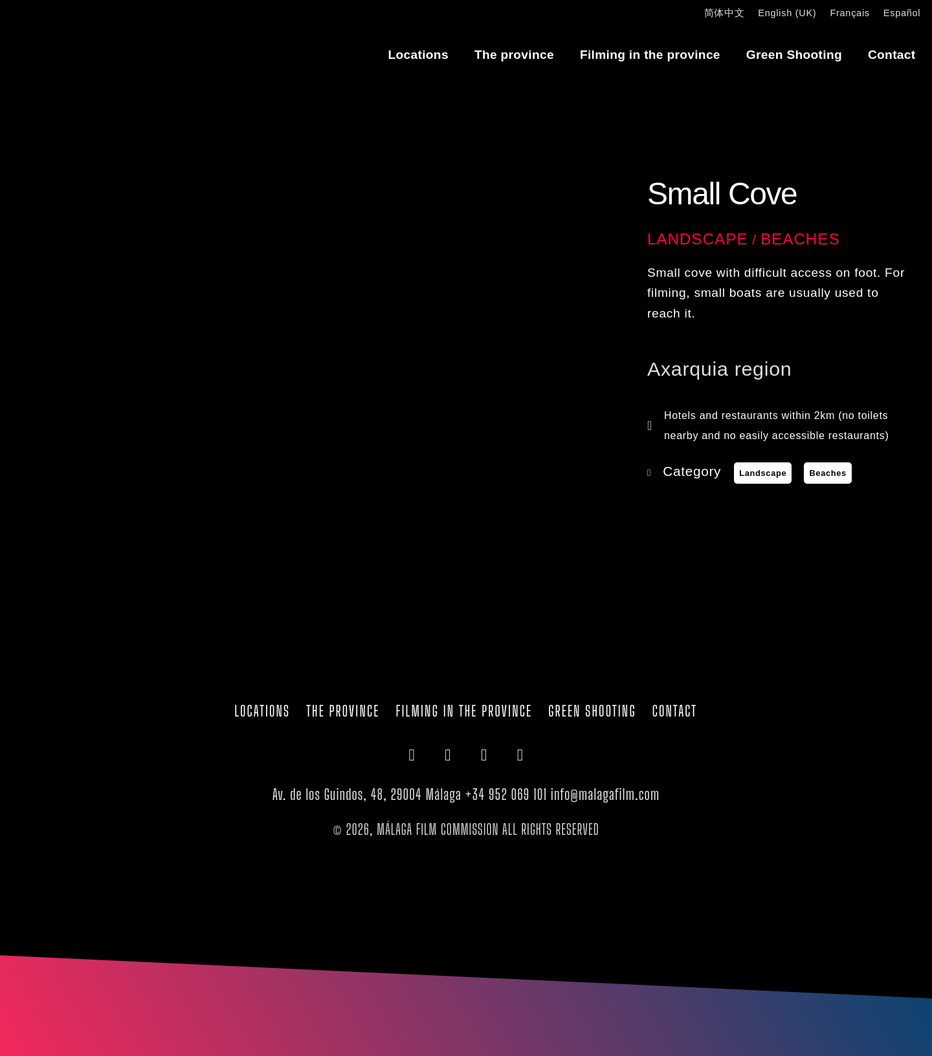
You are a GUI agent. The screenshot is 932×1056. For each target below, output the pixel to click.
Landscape (697, 239)
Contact (892, 54)
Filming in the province (650, 54)
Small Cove (722, 194)
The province (514, 54)
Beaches (800, 239)
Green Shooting (794, 54)
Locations (418, 54)
